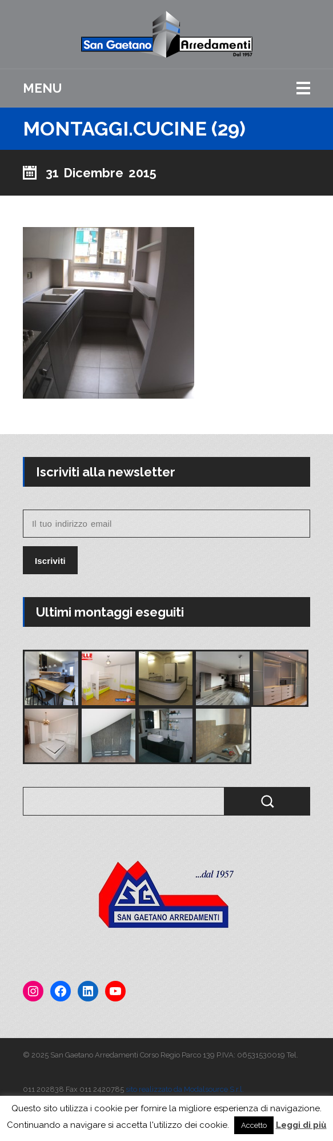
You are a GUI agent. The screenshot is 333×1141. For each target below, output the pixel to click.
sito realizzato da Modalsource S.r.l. (185, 1089)
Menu (42, 88)
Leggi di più (301, 1125)
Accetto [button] (254, 1125)
